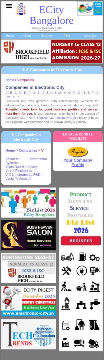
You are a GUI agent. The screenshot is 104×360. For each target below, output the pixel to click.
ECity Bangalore (51, 14)
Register (43, 117)
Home (10, 36)
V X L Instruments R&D (23, 175)
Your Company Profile (78, 162)
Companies (28, 150)
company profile (67, 117)
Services (47, 36)
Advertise (90, 36)
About (26, 36)
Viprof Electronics (19, 171)
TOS (67, 36)
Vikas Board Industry (21, 167)
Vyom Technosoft (18, 179)
